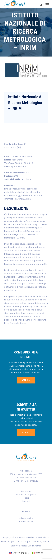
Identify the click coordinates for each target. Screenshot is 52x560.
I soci (26, 498)
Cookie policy (26, 521)
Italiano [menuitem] (39, 552)
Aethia (38, 546)
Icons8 (46, 541)
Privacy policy (26, 518)
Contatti (26, 501)
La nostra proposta (26, 494)
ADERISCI (26, 380)
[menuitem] (19, 553)
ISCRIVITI (26, 432)
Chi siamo (26, 491)
